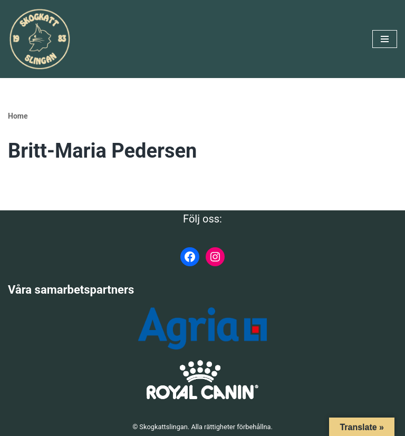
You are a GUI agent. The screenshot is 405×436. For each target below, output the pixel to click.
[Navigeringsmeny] (384, 39)
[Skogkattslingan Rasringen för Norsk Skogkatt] (39, 39)
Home (17, 116)
